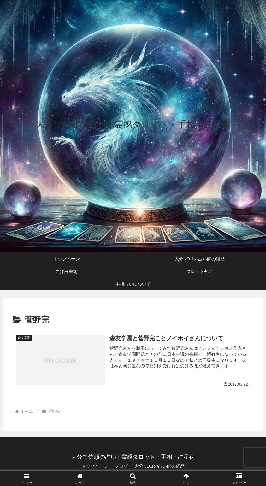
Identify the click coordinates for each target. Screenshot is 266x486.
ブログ (121, 466)
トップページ (94, 466)
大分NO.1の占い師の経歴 (159, 466)
